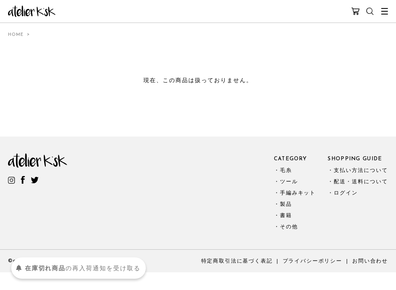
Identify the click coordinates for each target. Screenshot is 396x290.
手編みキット (298, 193)
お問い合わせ (370, 261)
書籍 (286, 215)
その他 (289, 227)
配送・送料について (361, 181)
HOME (16, 35)
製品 (286, 204)
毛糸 (286, 170)
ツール (289, 181)
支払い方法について (361, 170)
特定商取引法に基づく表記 (237, 261)
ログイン (346, 193)
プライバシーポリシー (312, 261)
